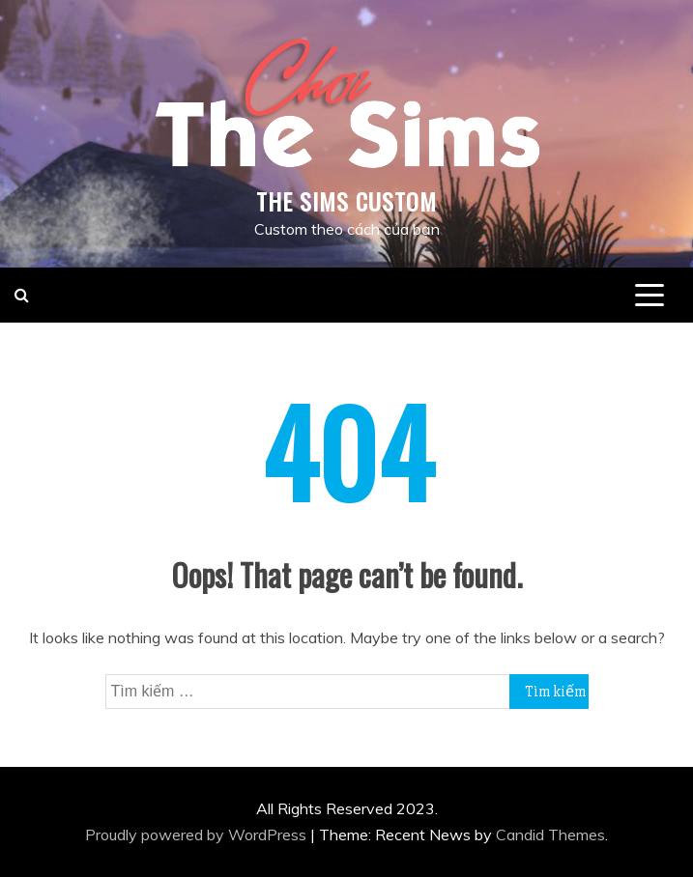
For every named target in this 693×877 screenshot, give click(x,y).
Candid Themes (550, 834)
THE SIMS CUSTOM (346, 201)
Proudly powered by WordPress (197, 834)
